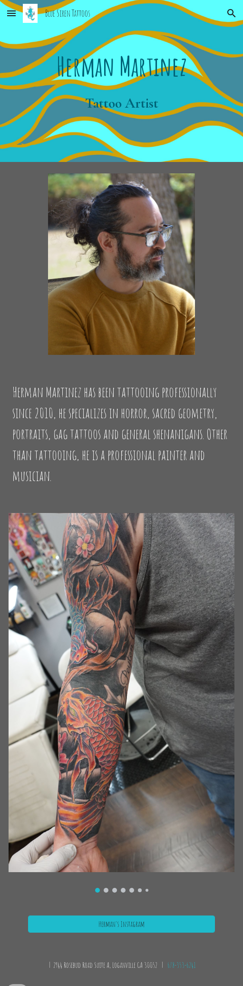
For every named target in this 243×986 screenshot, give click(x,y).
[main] (122, 81)
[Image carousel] (122, 703)
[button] (11, 13)
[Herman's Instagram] (121, 924)
